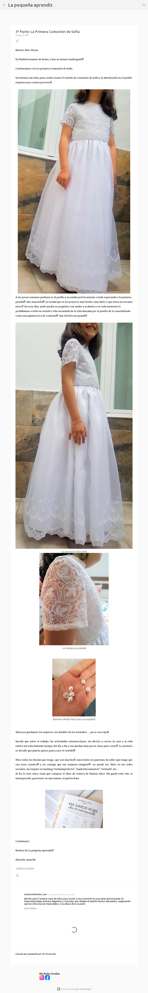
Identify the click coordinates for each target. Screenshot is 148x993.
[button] (17, 41)
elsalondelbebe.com (35, 894)
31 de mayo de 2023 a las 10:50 (61, 894)
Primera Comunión (25, 869)
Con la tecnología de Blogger (74, 989)
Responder (30, 908)
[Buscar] (56, 5)
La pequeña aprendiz (30, 5)
